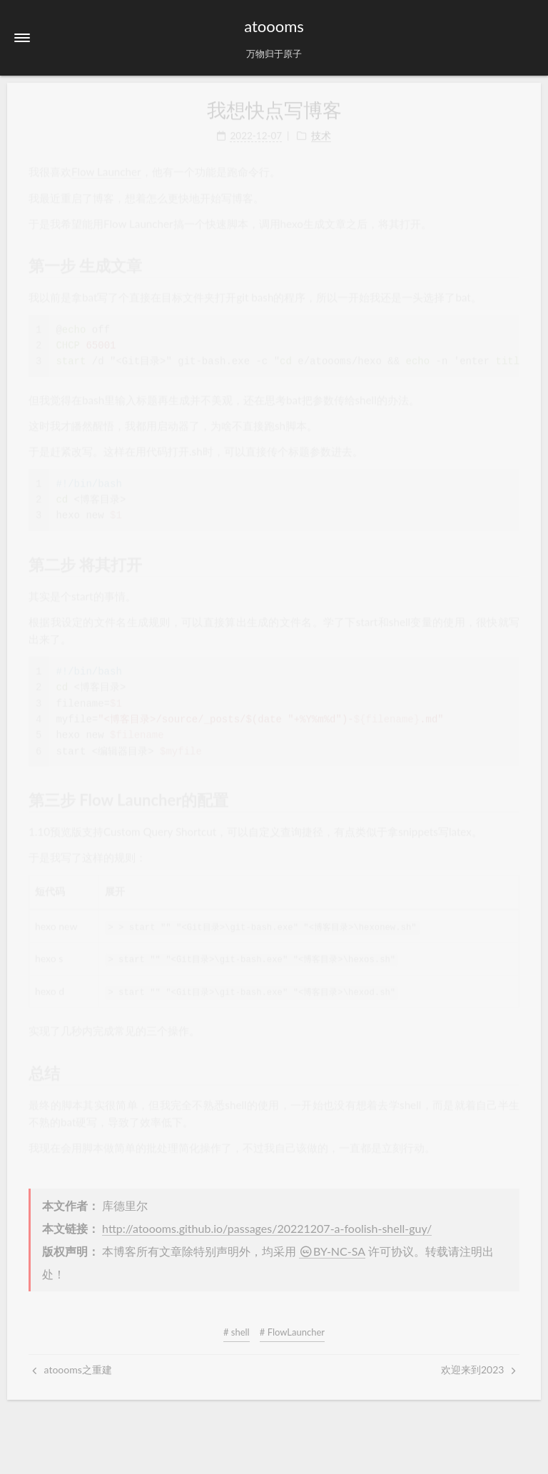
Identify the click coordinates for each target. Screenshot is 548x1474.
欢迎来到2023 (478, 1369)
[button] (22, 37)
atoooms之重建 (72, 1369)
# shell (236, 1331)
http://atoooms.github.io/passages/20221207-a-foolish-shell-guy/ (267, 1227)
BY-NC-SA (332, 1250)
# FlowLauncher (292, 1331)
